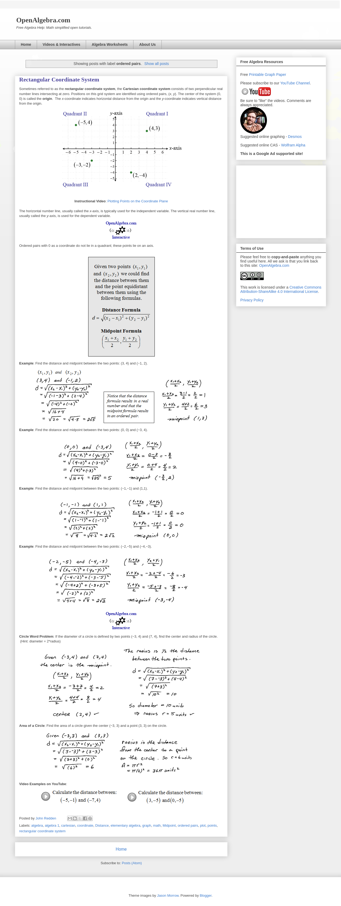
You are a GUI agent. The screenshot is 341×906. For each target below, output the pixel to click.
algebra (37, 825)
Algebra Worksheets (110, 44)
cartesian (68, 825)
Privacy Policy (251, 300)
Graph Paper (275, 74)
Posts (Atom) (132, 863)
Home (26, 44)
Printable (257, 74)
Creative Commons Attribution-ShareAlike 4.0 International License (280, 289)
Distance (102, 825)
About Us (147, 44)
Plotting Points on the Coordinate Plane (138, 201)
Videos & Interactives (61, 44)
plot (203, 825)
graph (146, 825)
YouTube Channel (295, 83)
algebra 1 (52, 825)
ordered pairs (188, 825)
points (212, 825)
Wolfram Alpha (293, 145)
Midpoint (169, 825)
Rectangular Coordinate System (59, 79)
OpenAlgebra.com (274, 265)
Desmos (295, 136)
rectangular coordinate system (42, 831)
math (157, 825)
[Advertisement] (281, 200)
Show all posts (156, 64)
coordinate (85, 825)
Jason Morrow (167, 895)
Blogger (206, 895)
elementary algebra (125, 825)
